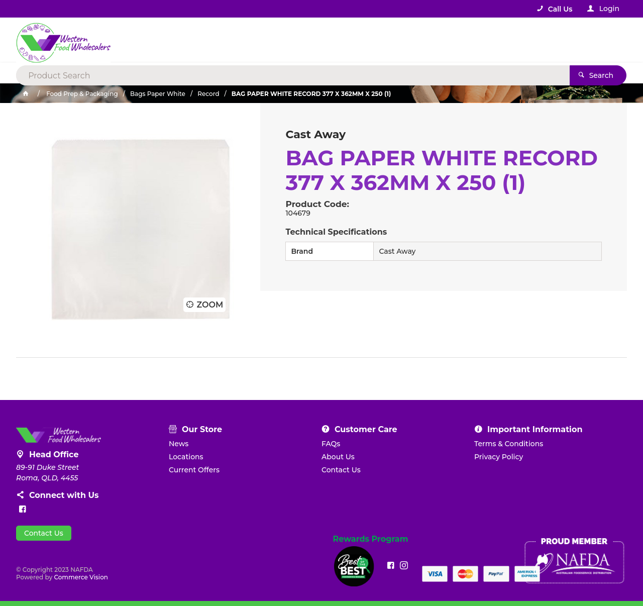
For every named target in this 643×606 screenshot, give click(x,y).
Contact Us (43, 533)
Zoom (209, 305)
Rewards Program (370, 539)
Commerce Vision (81, 577)
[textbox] (280, 40)
